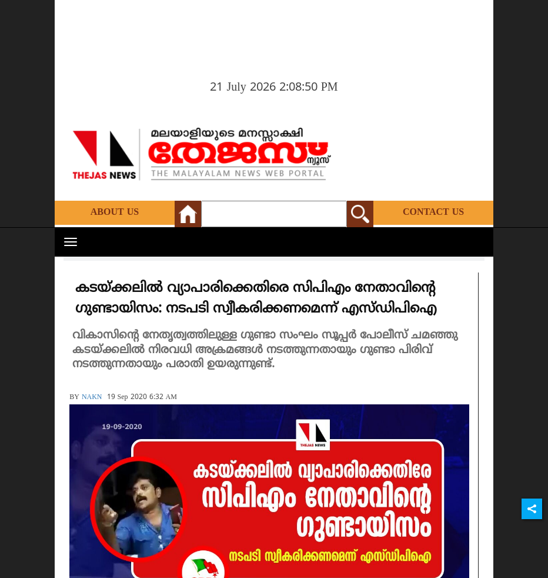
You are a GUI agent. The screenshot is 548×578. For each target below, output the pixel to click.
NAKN (92, 397)
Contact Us (433, 212)
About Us (115, 212)
